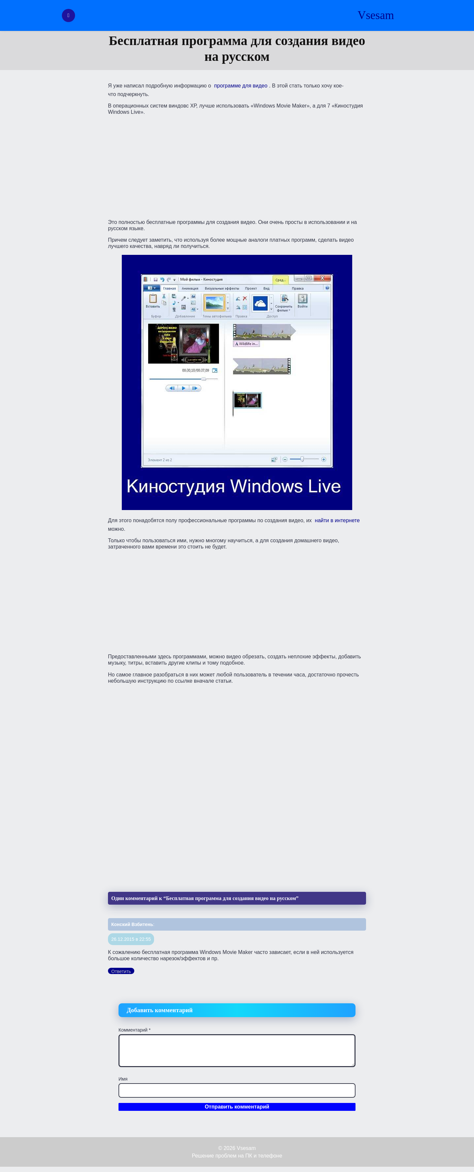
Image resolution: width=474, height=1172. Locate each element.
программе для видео (241, 85)
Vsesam (375, 15)
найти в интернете (337, 520)
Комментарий (134, 1030)
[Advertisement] (237, 167)
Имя (122, 1079)
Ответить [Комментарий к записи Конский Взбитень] (121, 971)
